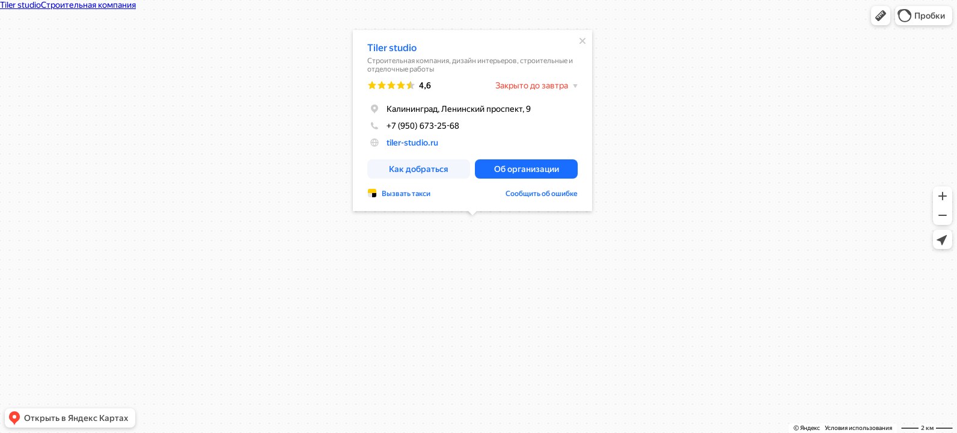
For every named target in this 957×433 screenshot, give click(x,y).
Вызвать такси (406, 193)
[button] (880, 15)
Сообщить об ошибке (542, 193)
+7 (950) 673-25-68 (413, 126)
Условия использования (858, 428)
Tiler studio (392, 48)
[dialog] (472, 120)
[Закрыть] (582, 41)
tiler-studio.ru (412, 142)
